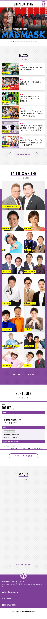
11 (33, 43)
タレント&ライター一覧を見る (23, 375)
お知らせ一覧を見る (23, 155)
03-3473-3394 (9, 607)
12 (36, 43)
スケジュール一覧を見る (23, 457)
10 (31, 43)
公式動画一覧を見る (23, 566)
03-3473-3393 (9, 600)
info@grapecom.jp (11, 593)
